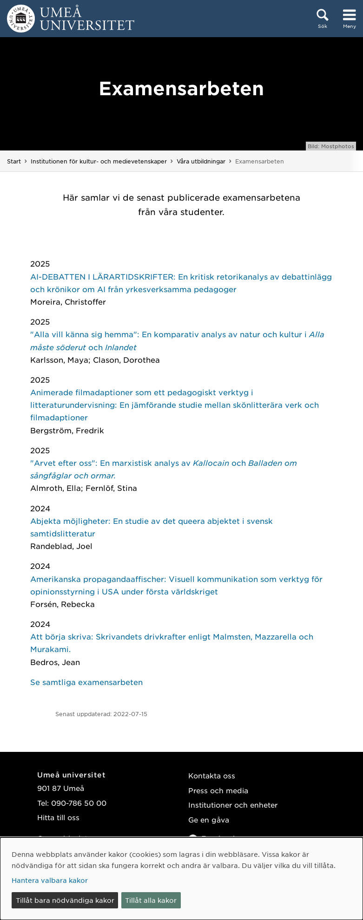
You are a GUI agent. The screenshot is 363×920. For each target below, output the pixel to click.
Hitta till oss (58, 817)
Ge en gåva (208, 819)
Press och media (218, 790)
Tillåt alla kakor (151, 900)
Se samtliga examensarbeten (86, 681)
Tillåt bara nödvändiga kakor (65, 900)
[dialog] (181, 878)
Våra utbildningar (201, 161)
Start (14, 161)
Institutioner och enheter (232, 804)
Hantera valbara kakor (50, 880)
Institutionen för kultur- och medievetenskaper (99, 161)
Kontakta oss (211, 775)
